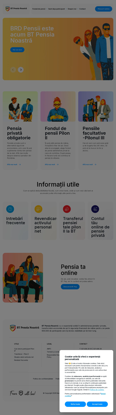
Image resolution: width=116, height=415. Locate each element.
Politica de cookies (97, 390)
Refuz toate (75, 404)
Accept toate (97, 404)
